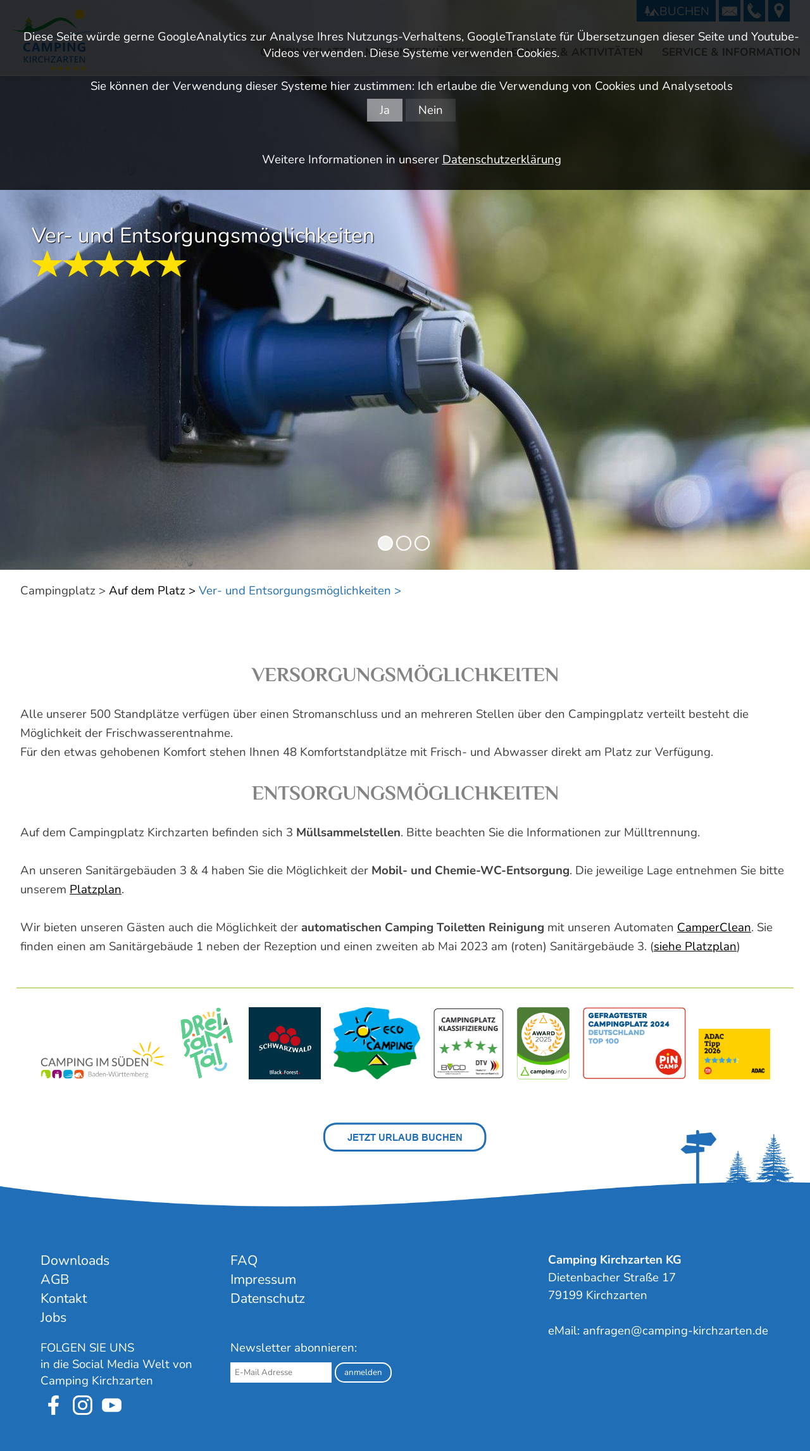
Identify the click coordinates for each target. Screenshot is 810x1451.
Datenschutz (267, 1298)
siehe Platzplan (695, 946)
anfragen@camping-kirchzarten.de (675, 1330)
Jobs (53, 1317)
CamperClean (714, 927)
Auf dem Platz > (152, 590)
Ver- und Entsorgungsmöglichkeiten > (300, 590)
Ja (385, 110)
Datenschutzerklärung (501, 159)
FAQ (244, 1260)
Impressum (263, 1279)
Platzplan (96, 889)
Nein (430, 110)
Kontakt (63, 1298)
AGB (54, 1279)
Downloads (74, 1260)
